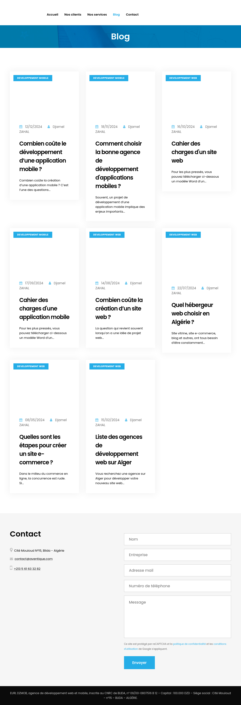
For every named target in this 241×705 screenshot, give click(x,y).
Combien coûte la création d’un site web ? (119, 308)
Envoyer (139, 662)
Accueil (52, 14)
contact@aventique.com (34, 559)
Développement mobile (32, 78)
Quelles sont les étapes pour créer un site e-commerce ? (42, 449)
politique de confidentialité (189, 644)
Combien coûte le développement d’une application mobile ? (42, 156)
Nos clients (72, 14)
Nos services (97, 14)
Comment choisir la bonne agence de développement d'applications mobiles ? (118, 165)
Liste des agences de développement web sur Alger (118, 449)
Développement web (183, 78)
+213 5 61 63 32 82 (27, 569)
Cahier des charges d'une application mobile (44, 308)
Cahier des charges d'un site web (194, 152)
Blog (116, 14)
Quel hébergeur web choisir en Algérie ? (192, 313)
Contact (132, 14)
